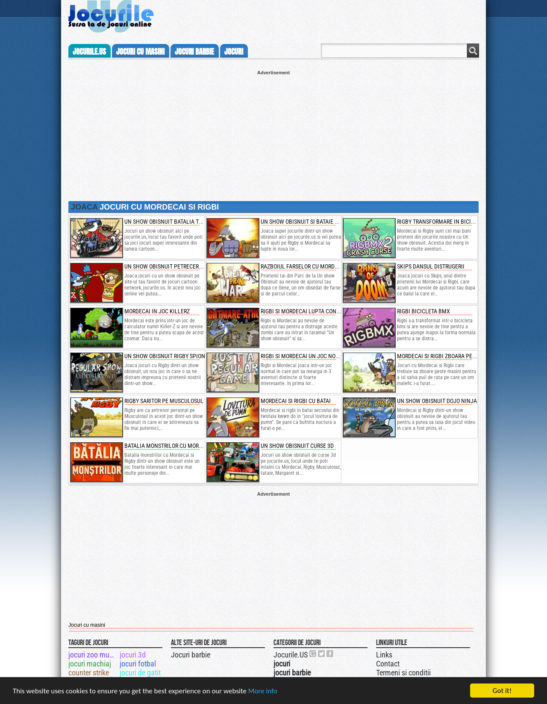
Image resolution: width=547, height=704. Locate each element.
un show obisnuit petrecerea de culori (178, 266)
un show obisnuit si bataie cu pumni (310, 221)
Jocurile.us (89, 51)
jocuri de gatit (140, 672)
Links (384, 654)
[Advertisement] (273, 135)
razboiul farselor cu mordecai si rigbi (314, 266)
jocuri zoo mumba (93, 654)
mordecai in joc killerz (157, 311)
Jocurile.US (291, 654)
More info (262, 690)
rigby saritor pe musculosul (163, 400)
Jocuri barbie (190, 654)
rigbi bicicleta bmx (423, 311)
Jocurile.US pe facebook (330, 653)
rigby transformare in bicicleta (441, 221)
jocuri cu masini (140, 51)
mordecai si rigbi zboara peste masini (449, 356)
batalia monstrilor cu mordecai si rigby (179, 445)
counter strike (88, 672)
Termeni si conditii (403, 672)
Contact (388, 663)
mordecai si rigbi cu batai (296, 400)
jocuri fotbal (138, 663)
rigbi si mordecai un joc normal (305, 356)
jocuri (233, 51)
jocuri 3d (133, 654)
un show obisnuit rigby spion (164, 356)
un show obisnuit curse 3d (297, 445)
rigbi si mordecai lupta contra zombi (312, 311)
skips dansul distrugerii (431, 266)
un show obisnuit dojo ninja (437, 400)
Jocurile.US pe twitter (322, 653)
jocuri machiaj (89, 663)
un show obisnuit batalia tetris (168, 221)
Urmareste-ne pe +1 (313, 653)
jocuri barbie (194, 51)
